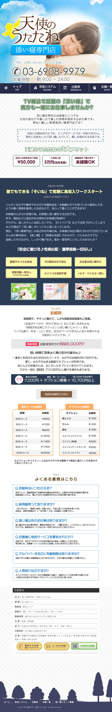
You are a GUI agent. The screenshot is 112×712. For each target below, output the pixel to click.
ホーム (15, 87)
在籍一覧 (47, 702)
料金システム (44, 87)
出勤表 (74, 87)
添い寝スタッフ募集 (64, 702)
